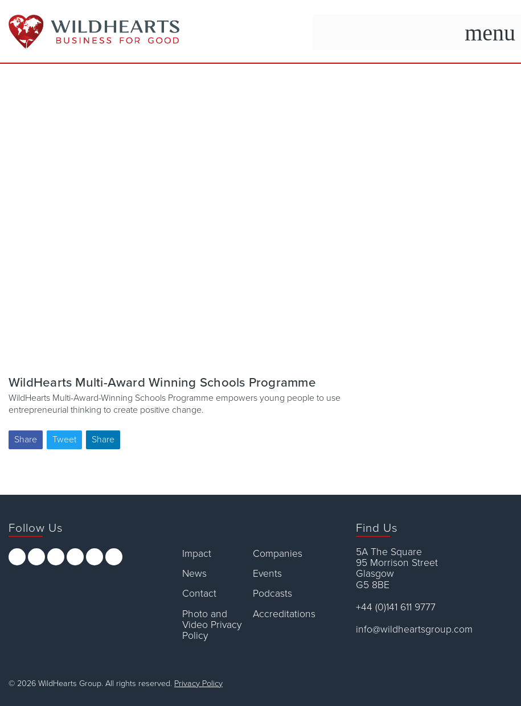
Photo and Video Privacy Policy (211, 625)
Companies (277, 553)
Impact (196, 553)
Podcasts (272, 593)
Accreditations (284, 614)
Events (267, 573)
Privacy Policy (198, 683)
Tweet (64, 439)
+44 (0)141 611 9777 (396, 607)
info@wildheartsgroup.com (414, 629)
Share (25, 439)
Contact (199, 593)
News (194, 573)
